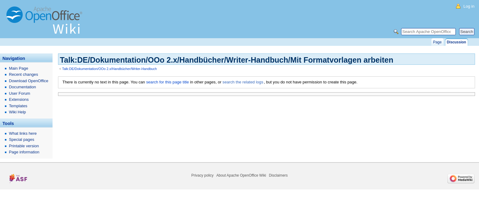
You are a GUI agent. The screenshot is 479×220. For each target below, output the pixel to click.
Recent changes (23, 74)
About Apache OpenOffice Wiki (241, 175)
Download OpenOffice (28, 81)
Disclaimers (278, 175)
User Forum (19, 93)
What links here (23, 133)
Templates (18, 106)
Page (437, 42)
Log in (468, 6)
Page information (24, 152)
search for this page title (167, 82)
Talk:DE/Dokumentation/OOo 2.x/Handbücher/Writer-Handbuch (109, 69)
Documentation (22, 87)
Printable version (24, 146)
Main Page (18, 68)
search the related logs (242, 82)
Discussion (456, 42)
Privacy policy (202, 175)
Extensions (19, 99)
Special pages (21, 139)
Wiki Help (17, 112)
